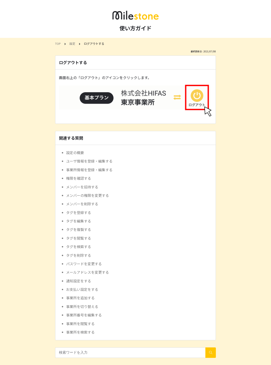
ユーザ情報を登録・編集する (89, 161)
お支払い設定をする (82, 289)
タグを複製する (78, 229)
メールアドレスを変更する (87, 272)
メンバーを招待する (82, 187)
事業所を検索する (80, 332)
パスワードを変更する (84, 263)
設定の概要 (75, 152)
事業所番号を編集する (84, 315)
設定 (72, 43)
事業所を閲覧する (80, 323)
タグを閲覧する (78, 238)
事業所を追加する (80, 297)
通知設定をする (78, 280)
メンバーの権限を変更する (87, 195)
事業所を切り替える (82, 306)
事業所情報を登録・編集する (89, 169)
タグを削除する (78, 255)
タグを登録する (78, 212)
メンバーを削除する (82, 203)
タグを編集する (78, 221)
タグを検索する (78, 246)
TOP (58, 43)
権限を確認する (78, 178)
